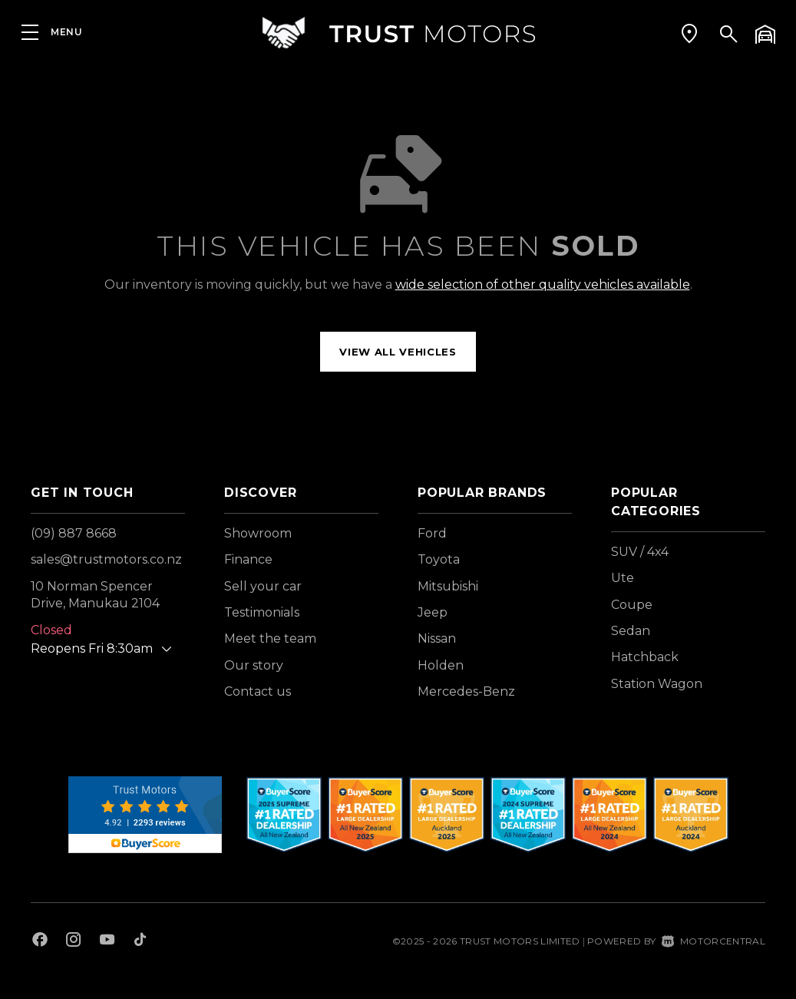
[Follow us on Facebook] (40, 941)
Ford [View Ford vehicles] (432, 533)
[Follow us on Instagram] (73, 941)
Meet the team (270, 638)
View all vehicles (397, 352)
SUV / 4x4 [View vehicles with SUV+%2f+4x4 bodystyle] (640, 551)
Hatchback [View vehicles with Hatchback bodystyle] (645, 657)
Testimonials (261, 612)
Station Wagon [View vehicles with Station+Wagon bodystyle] (656, 683)
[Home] (398, 34)
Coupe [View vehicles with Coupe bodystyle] (631, 604)
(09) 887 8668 (74, 533)
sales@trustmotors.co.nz (106, 559)
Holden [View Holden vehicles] (441, 665)
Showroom (258, 533)
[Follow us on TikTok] (140, 941)
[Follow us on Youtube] (107, 941)
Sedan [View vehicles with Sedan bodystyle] (630, 631)
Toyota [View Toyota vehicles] (439, 559)
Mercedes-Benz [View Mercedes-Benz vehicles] (466, 691)
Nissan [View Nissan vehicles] (437, 638)
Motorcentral (713, 941)
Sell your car (263, 586)
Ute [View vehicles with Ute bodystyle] (622, 578)
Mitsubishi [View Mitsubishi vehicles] (448, 586)
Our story (253, 665)
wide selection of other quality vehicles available (542, 284)
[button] (689, 34)
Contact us (257, 691)
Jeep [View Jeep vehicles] (433, 612)
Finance (248, 559)
